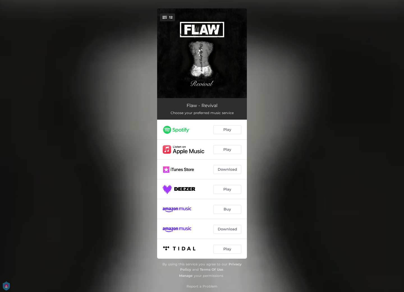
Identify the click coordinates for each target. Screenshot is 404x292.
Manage (186, 276)
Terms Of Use (211, 269)
